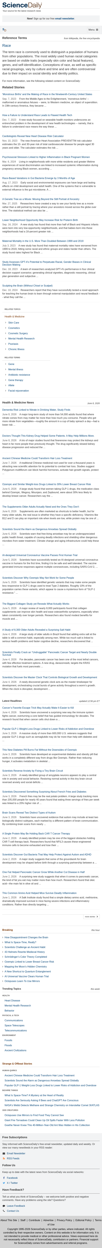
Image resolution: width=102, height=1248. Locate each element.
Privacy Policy (64, 1220)
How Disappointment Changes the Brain (26, 937)
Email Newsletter (16, 1153)
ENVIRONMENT (9, 1035)
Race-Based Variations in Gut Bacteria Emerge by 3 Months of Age (38, 178)
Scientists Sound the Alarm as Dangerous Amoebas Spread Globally (39, 529)
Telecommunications (16, 1030)
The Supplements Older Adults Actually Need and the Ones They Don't (40, 506)
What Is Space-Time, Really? (20, 942)
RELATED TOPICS (13, 309)
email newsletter (64, 18)
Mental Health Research (21, 338)
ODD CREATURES (10, 1110)
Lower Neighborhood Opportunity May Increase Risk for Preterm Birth (40, 220)
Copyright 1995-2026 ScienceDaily (26, 1229)
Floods (8, 1045)
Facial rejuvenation (18, 390)
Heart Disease (12, 1000)
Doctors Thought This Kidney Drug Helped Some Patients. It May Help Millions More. (48, 435)
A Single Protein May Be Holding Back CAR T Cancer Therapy (36, 833)
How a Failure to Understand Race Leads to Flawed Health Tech (37, 115)
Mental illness (15, 369)
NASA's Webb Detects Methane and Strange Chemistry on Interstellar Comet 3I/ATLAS (52, 1105)
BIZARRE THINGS (10, 1090)
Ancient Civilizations (15, 1050)
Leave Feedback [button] (16, 1206)
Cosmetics (14, 328)
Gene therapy (15, 380)
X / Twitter (12, 1183)
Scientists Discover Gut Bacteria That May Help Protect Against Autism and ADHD (46, 854)
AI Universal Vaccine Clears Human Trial (27, 976)
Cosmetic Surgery (18, 333)
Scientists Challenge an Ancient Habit (25, 947)
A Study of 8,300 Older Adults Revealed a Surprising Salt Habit (36, 630)
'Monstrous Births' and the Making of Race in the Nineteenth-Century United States (47, 94)
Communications (14, 1020)
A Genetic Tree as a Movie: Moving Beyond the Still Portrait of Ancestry (40, 199)
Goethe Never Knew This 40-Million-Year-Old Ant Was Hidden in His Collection (47, 1125)
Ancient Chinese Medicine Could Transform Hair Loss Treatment (37, 458)
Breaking (7, 930)
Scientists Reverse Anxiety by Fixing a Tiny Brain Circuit (32, 770)
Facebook (12, 1178)
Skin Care (13, 322)
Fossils (8, 1040)
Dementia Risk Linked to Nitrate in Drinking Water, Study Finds (36, 410)
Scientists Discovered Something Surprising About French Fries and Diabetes (44, 791)
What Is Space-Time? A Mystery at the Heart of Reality (34, 1095)
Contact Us (13, 1211)
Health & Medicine (15, 316)
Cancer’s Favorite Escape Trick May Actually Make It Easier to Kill (38, 707)
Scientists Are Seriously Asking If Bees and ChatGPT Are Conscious (42, 1100)
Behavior (9, 1010)
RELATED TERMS (12, 358)
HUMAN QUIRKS (9, 1070)
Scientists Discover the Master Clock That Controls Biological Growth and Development (49, 677)
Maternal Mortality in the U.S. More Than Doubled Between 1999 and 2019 (42, 241)
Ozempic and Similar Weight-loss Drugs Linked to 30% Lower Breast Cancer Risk (46, 484)
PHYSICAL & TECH (10, 1015)
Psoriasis (13, 344)
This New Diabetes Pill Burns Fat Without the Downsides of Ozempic (39, 750)
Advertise (48, 1220)
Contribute (34, 1220)
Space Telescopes (15, 1025)
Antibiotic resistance (19, 374)
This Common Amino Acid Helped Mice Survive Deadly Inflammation (39, 893)
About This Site (8, 1220)
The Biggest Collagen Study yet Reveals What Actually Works (35, 604)
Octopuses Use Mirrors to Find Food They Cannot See (34, 1115)
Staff (22, 1220)
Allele (11, 385)
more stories (91, 917)
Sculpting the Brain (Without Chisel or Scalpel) (27, 285)
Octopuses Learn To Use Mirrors (22, 981)
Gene (11, 364)
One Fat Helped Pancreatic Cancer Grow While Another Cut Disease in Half (43, 872)
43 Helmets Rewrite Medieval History (25, 952)
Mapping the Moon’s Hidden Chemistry (26, 966)
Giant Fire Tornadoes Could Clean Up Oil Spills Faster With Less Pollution (45, 1120)
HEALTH (6, 996)
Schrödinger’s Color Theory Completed (26, 957)
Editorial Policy (84, 1220)
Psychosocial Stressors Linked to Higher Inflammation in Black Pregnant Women (46, 157)
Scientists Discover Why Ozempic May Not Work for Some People (38, 578)
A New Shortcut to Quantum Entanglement (28, 971)
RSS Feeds (13, 1158)
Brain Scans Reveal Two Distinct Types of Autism (29, 812)
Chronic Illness (16, 349)
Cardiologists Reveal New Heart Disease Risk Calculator (33, 136)
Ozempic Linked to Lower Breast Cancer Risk (29, 961)
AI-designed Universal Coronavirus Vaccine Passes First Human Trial (39, 555)
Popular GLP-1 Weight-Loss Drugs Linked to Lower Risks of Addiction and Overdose (48, 729)
